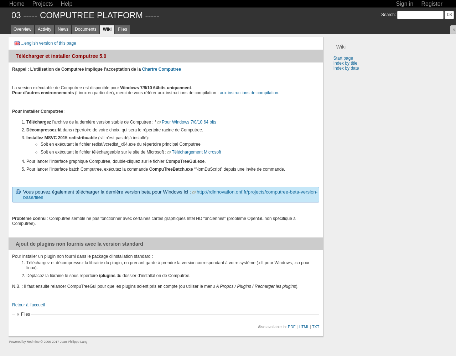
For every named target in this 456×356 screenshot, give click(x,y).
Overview (22, 29)
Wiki (107, 29)
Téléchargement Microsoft (196, 152)
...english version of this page (48, 43)
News (63, 29)
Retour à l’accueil (28, 304)
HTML (304, 327)
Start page (343, 58)
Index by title (345, 63)
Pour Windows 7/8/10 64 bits (189, 122)
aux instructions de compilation (249, 92)
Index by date (346, 68)
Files (122, 29)
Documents (86, 29)
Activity (44, 29)
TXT (315, 327)
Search (388, 14)
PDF (292, 327)
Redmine (33, 342)
